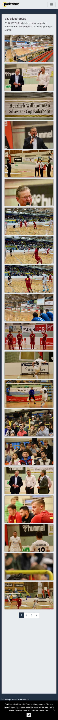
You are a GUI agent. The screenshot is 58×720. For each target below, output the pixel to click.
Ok (29, 715)
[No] (54, 710)
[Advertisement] (29, 656)
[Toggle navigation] (51, 4)
